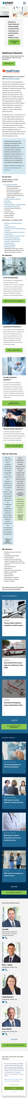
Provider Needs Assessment (11, 237)
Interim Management (9, 245)
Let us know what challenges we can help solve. (14, 168)
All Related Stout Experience (14, 726)
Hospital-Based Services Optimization (14, 236)
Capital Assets (8, 202)
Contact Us (8, 63)
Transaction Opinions (10, 226)
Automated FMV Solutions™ (11, 206)
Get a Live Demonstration (14, 403)
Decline (14, 1092)
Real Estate (7, 201)
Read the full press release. (13, 78)
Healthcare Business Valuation (12, 199)
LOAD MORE (14, 721)
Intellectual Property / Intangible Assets (14, 204)
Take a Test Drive (14, 350)
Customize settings (14, 1084)
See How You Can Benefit (14, 301)
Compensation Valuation (10, 184)
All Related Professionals (14, 1045)
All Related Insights (14, 892)
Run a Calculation (14, 446)
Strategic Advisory (9, 243)
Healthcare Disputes (9, 246)
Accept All (14, 1088)
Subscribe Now (14, 42)
